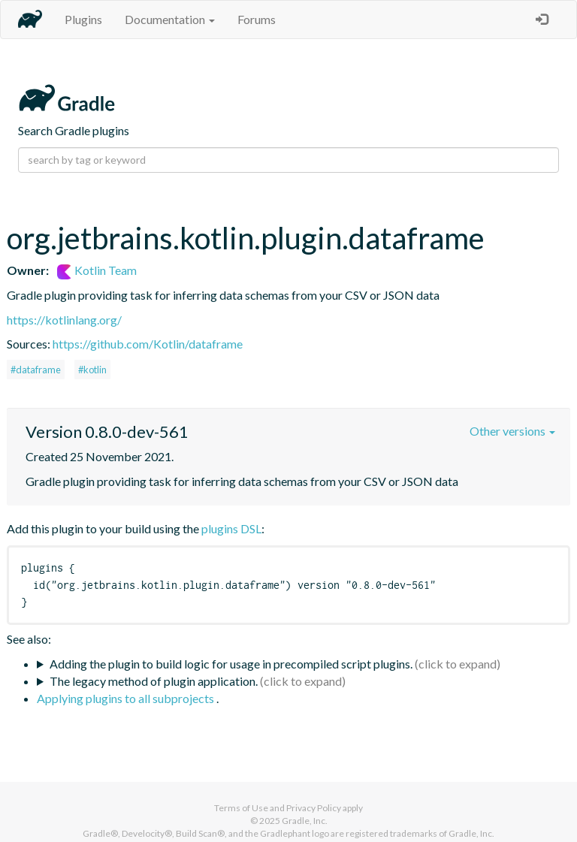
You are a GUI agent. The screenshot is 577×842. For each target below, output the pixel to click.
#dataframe (36, 370)
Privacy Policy (313, 807)
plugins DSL (231, 528)
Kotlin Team (97, 270)
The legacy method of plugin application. (154, 681)
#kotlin (92, 370)
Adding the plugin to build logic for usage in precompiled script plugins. (231, 663)
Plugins (83, 19)
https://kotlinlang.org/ (64, 319)
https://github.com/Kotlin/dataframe (148, 343)
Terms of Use (241, 807)
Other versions (512, 431)
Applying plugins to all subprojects (126, 698)
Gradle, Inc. (305, 820)
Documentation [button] (170, 19)
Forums (256, 19)
